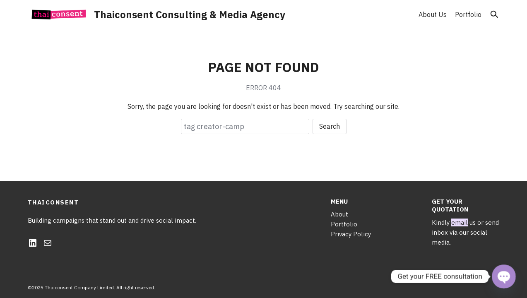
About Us (433, 14)
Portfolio (468, 14)
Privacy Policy (351, 234)
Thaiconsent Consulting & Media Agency (189, 14)
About (339, 214)
